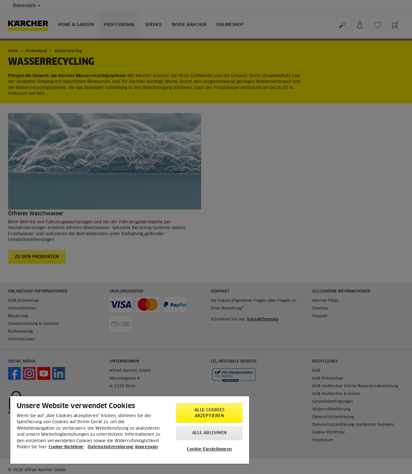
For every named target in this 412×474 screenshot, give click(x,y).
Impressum (146, 447)
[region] (129, 430)
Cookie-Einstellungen (209, 449)
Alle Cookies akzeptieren (209, 413)
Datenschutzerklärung (111, 447)
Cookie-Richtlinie (66, 447)
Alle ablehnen (209, 433)
